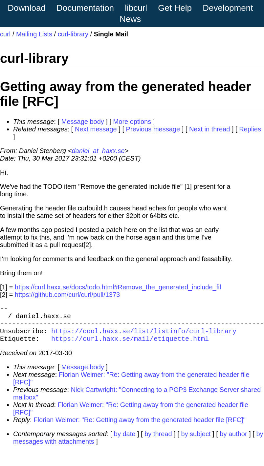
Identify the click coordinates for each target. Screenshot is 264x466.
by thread (158, 440)
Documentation (85, 8)
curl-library (73, 34)
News (130, 19)
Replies (250, 129)
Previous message (153, 129)
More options (132, 121)
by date (125, 440)
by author (233, 440)
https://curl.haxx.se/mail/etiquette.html (130, 344)
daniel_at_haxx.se (98, 150)
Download (27, 8)
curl (5, 34)
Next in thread (209, 129)
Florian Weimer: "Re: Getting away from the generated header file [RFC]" (139, 426)
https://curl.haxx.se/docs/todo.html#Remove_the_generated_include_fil (118, 287)
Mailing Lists (34, 34)
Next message (96, 129)
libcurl (136, 8)
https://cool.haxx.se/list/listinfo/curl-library (143, 336)
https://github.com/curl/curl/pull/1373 (67, 294)
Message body (82, 121)
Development (228, 8)
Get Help (175, 8)
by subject (195, 440)
